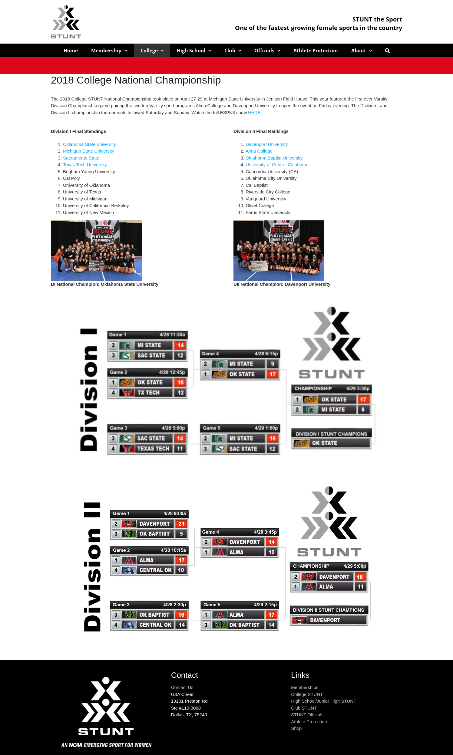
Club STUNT (304, 707)
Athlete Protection (309, 721)
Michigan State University (88, 150)
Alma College (259, 150)
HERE (254, 112)
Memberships (304, 687)
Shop (296, 728)
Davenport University (267, 144)
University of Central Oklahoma (277, 164)
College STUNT (307, 694)
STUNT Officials (307, 714)
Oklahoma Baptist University (274, 157)
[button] (387, 50)
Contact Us (182, 687)
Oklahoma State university (89, 144)
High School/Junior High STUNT (323, 701)
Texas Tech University (85, 164)
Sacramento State (81, 157)
